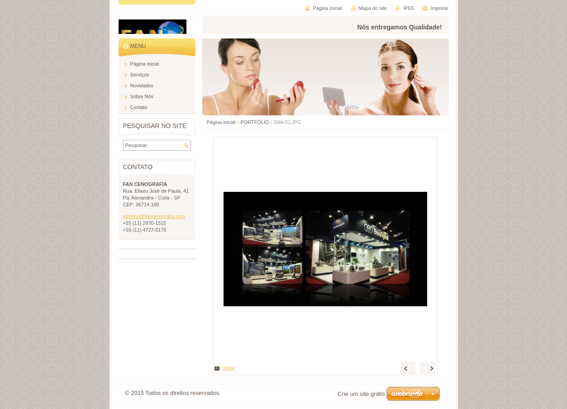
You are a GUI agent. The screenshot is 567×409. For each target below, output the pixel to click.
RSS (409, 8)
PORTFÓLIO (254, 122)
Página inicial (221, 122)
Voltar (228, 368)
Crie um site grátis (361, 393)
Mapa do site (373, 8)
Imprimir (439, 8)
